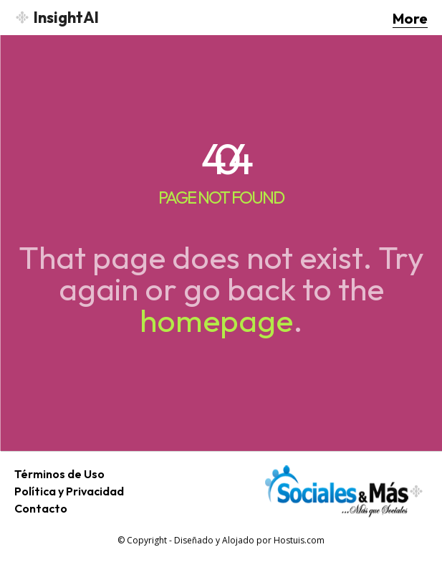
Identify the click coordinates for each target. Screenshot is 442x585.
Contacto (40, 508)
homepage (216, 320)
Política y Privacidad (69, 491)
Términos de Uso (59, 474)
